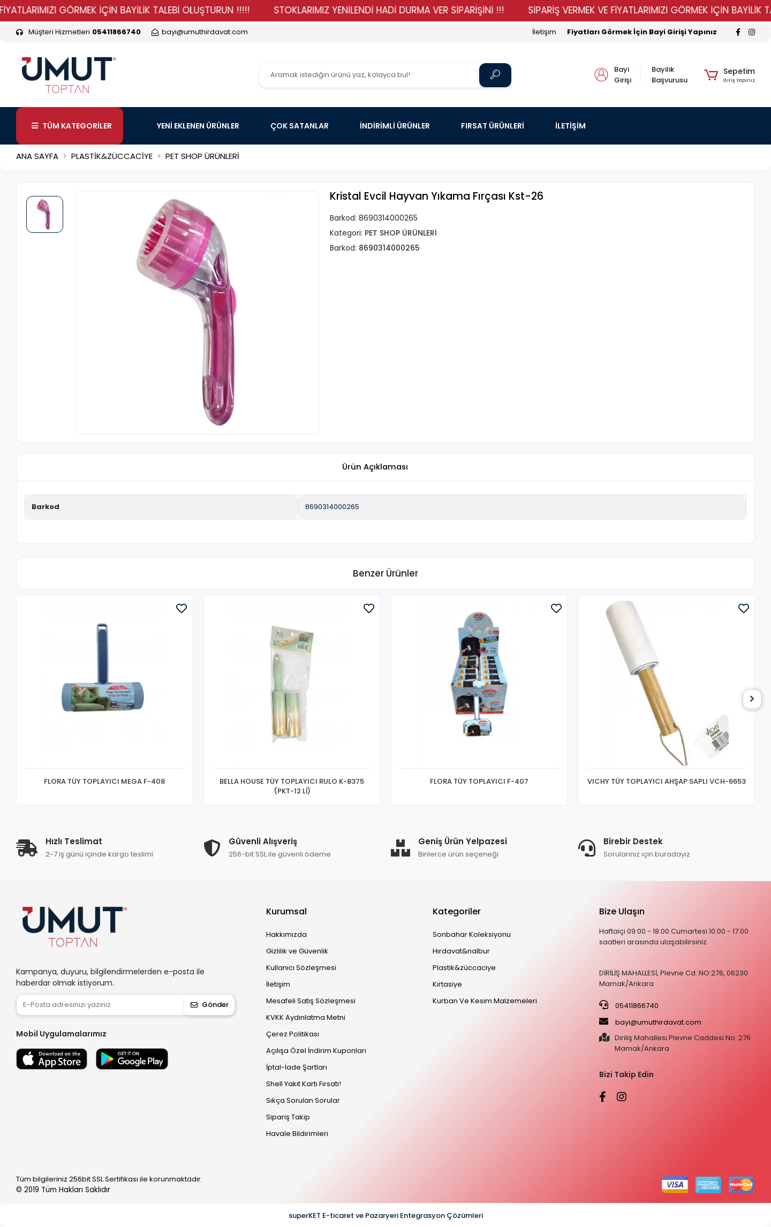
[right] (755, 699)
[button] (729, 75)
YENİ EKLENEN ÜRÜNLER (198, 125)
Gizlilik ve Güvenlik (297, 951)
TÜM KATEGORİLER (72, 125)
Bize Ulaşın (622, 911)
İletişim (544, 32)
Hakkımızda (286, 934)
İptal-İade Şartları (296, 1067)
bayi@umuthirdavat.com (650, 1022)
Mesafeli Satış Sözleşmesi (311, 1001)
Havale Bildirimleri (297, 1133)
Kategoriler (457, 911)
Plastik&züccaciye (464, 968)
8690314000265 (332, 507)
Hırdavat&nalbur (461, 951)
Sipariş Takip (288, 1117)
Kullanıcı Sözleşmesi (301, 968)
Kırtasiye (447, 984)
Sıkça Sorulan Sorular (303, 1100)
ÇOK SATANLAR (299, 125)
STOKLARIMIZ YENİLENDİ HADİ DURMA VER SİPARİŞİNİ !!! (413, 10)
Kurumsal (286, 911)
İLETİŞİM (570, 125)
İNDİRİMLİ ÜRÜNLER (395, 125)
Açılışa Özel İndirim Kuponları (316, 1051)
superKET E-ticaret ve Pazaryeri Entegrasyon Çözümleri (386, 1215)
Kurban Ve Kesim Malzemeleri (485, 1001)
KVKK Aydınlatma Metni (305, 1017)
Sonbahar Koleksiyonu (472, 934)
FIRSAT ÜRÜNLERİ (492, 125)
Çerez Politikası (292, 1034)
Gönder (210, 1004)
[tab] (375, 467)
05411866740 (629, 1005)
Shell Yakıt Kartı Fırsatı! (303, 1084)
